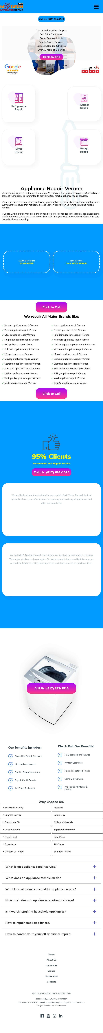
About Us (51, 959)
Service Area (51, 976)
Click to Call (51, 57)
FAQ (34, 993)
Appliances (51, 965)
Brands (51, 970)
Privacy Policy (44, 993)
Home (51, 954)
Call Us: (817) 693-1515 (51, 19)
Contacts (51, 981)
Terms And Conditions (61, 993)
